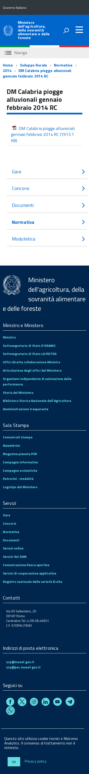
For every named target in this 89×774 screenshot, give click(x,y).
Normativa (63, 65)
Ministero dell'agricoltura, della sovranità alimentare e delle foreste (34, 30)
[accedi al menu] (79, 30)
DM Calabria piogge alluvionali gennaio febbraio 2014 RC (37, 73)
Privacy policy (35, 761)
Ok (14, 761)
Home (8, 65)
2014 (7, 70)
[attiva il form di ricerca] (66, 30)
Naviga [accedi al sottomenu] (16, 52)
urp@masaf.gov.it (20, 661)
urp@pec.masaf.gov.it (23, 667)
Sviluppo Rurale (33, 65)
